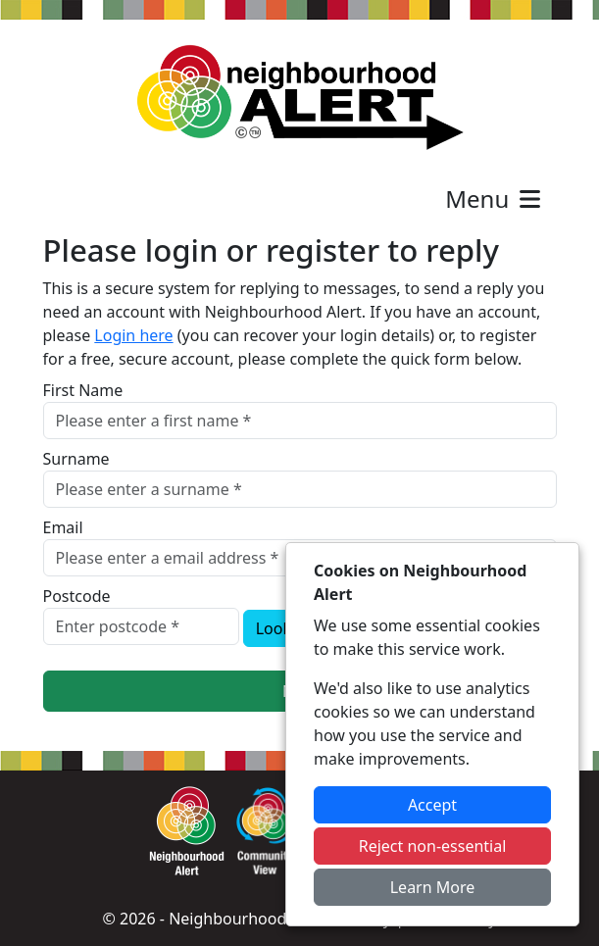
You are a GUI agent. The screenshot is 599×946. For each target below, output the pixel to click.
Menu (494, 198)
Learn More (432, 887)
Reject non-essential (433, 846)
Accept (432, 805)
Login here (133, 335)
